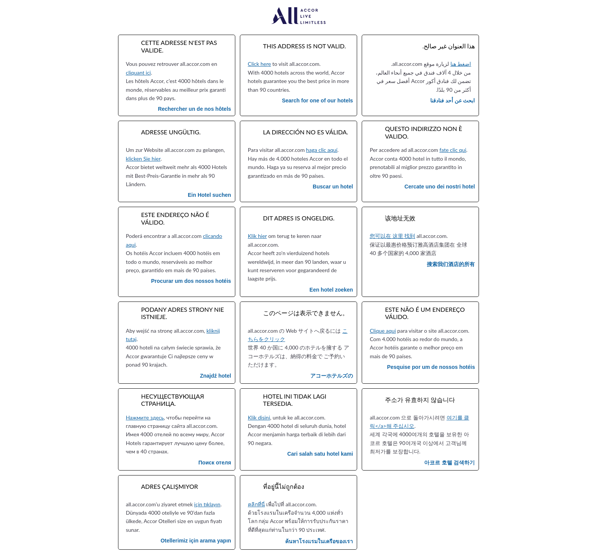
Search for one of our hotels (317, 100)
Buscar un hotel (333, 186)
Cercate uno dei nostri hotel (439, 186)
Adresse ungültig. (171, 132)
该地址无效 (400, 218)
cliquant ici (138, 72)
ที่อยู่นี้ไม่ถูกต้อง (283, 486)
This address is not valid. (304, 45)
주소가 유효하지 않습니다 (420, 399)
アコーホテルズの (331, 376)
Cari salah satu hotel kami (320, 454)
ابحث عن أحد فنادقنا (452, 100)
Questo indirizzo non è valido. (423, 132)
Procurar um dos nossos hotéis (191, 281)
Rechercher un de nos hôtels (194, 109)
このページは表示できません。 (305, 312)
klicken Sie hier (143, 158)
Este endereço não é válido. (175, 218)
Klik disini (259, 417)
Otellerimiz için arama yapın (196, 541)
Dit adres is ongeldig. (299, 218)
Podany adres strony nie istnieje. (182, 313)
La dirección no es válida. (305, 132)
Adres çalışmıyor (169, 486)
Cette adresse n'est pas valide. (179, 46)
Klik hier (257, 236)
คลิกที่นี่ (256, 504)
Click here (259, 64)
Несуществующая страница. (172, 399)
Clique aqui (383, 330)
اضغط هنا (460, 64)
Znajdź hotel (215, 376)
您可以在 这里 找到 (392, 236)
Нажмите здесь (145, 417)
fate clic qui (452, 150)
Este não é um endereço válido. (425, 313)
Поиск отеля (214, 462)
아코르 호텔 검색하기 (449, 462)
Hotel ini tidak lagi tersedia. (294, 399)
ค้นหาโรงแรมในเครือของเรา (319, 541)
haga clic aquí (321, 150)
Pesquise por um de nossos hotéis (431, 367)
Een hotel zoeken (331, 290)
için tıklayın (207, 504)
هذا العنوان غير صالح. (448, 45)
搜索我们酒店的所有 (451, 264)
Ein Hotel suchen (209, 195)
